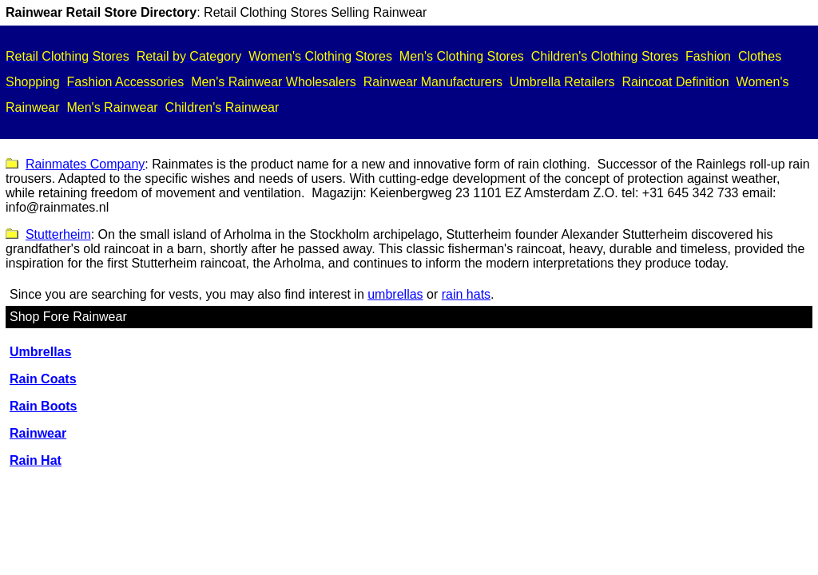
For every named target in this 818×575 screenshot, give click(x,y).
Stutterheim (58, 234)
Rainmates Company (85, 164)
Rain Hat (36, 460)
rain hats (466, 294)
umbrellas (395, 294)
